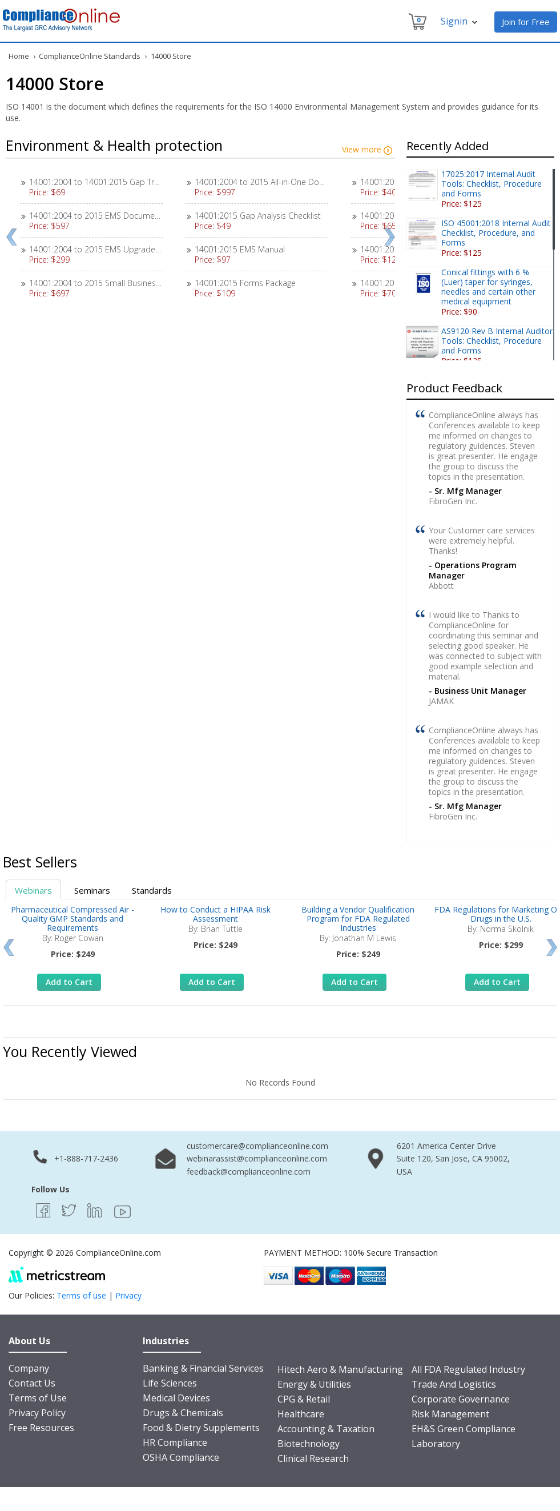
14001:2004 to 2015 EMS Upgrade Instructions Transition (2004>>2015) (159, 249)
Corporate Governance (461, 1399)
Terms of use (81, 1295)
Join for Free (526, 21)
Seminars (92, 890)
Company (29, 1368)
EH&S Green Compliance (463, 1428)
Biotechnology (308, 1443)
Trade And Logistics (454, 1384)
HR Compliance (175, 1442)
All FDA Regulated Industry (468, 1369)
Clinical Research (313, 1458)
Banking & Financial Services (203, 1368)
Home (19, 56)
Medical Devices (176, 1398)
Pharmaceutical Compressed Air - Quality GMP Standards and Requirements (72, 918)
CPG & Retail (303, 1399)
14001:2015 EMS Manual (240, 249)
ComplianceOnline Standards (89, 56)
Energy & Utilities (314, 1384)
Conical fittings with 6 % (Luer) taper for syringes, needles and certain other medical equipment (488, 287)
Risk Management (450, 1414)
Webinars (33, 890)
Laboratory (436, 1443)
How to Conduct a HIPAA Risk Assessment (215, 914)
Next (389, 237)
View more (367, 149)
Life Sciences (170, 1383)
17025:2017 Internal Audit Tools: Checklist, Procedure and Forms (491, 183)
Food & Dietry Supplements (201, 1427)
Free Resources (41, 1427)
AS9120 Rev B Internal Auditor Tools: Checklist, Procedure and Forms (497, 340)
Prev (11, 237)
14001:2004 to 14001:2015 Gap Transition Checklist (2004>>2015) (149, 181)
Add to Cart (69, 981)
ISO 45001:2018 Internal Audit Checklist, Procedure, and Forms (496, 233)
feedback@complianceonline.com (249, 1171)
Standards (152, 890)
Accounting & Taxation (325, 1428)
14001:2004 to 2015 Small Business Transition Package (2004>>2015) (155, 283)
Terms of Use (38, 1398)
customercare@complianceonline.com (257, 1145)
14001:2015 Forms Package (245, 283)
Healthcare (300, 1414)
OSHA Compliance (181, 1457)
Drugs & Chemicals (183, 1412)
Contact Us (32, 1383)
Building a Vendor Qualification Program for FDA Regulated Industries (357, 918)
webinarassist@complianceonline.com (257, 1158)
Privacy (128, 1295)
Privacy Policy (37, 1412)
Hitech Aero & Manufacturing (340, 1369)
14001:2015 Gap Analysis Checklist (258, 215)
